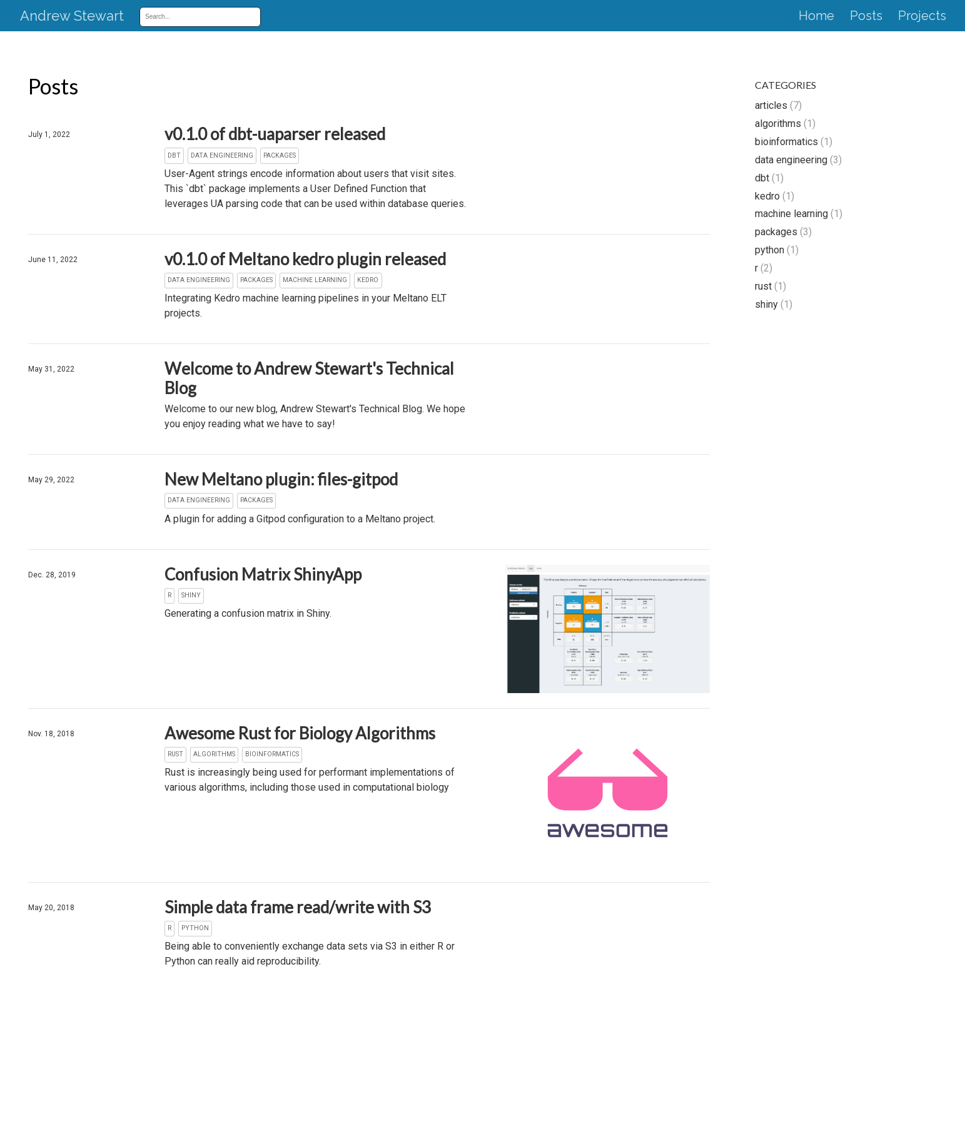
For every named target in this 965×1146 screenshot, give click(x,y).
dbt (762, 178)
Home (816, 16)
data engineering (791, 160)
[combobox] (196, 17)
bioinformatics (786, 142)
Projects (922, 16)
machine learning (791, 214)
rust (763, 286)
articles (771, 105)
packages (776, 232)
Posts (866, 16)
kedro (767, 196)
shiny (766, 304)
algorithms (778, 123)
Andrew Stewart (72, 16)
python (769, 250)
